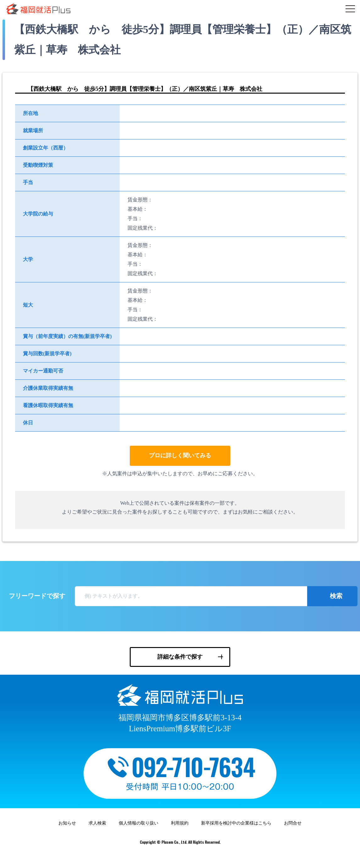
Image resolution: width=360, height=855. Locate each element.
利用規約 (179, 823)
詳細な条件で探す (180, 657)
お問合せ (293, 823)
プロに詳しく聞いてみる (180, 455)
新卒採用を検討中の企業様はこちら (236, 823)
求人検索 (97, 823)
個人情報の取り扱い (138, 823)
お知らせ (67, 823)
